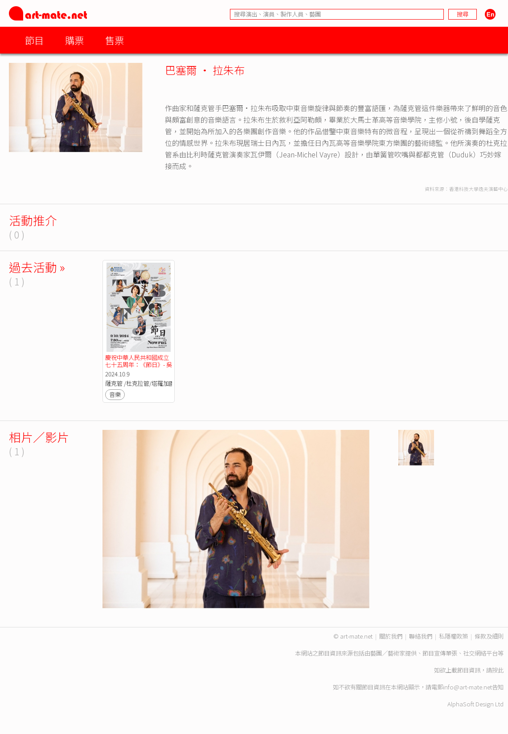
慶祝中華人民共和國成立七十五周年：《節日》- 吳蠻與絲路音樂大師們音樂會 (138, 368)
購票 (74, 40)
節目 (34, 40)
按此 (498, 670)
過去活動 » (37, 267)
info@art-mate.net (467, 687)
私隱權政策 (453, 636)
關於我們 (390, 636)
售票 (114, 40)
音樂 (115, 394)
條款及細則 (489, 636)
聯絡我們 (420, 636)
